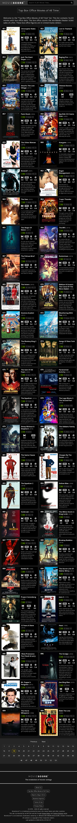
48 (31, 760)
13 (63, 746)
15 (73, 746)
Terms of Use (38, 802)
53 (56, 760)
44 (68, 756)
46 (21, 760)
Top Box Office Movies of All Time (38, 791)
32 (9, 756)
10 (48, 746)
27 (58, 751)
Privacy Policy (38, 806)
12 (58, 746)
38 (38, 756)
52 (51, 760)
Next (43, 742)
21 (29, 751)
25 (48, 751)
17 (9, 751)
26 (53, 751)
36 (29, 756)
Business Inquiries (38, 798)
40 (48, 756)
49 (36, 760)
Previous (33, 742)
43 (63, 756)
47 (26, 760)
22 (33, 751)
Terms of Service (58, 813)
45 (73, 756)
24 (43, 751)
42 (58, 756)
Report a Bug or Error (38, 795)
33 (14, 756)
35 (24, 756)
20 (24, 751)
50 (41, 760)
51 (46, 760)
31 (4, 756)
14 (68, 746)
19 (19, 751)
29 (68, 751)
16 (4, 751)
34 (19, 756)
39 (43, 756)
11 (53, 746)
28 (63, 751)
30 (73, 751)
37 (33, 756)
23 (38, 751)
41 (53, 756)
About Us (38, 787)
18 (14, 751)
